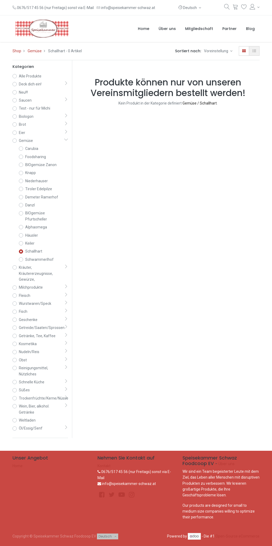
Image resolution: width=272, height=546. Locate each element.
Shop (16, 51)
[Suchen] (227, 8)
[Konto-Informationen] (255, 7)
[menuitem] (143, 29)
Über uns (226, 463)
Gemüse (35, 51)
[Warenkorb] (235, 8)
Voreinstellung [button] (216, 51)
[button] (189, 8)
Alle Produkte (30, 76)
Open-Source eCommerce (237, 536)
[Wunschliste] (244, 8)
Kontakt (103, 466)
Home (17, 466)
